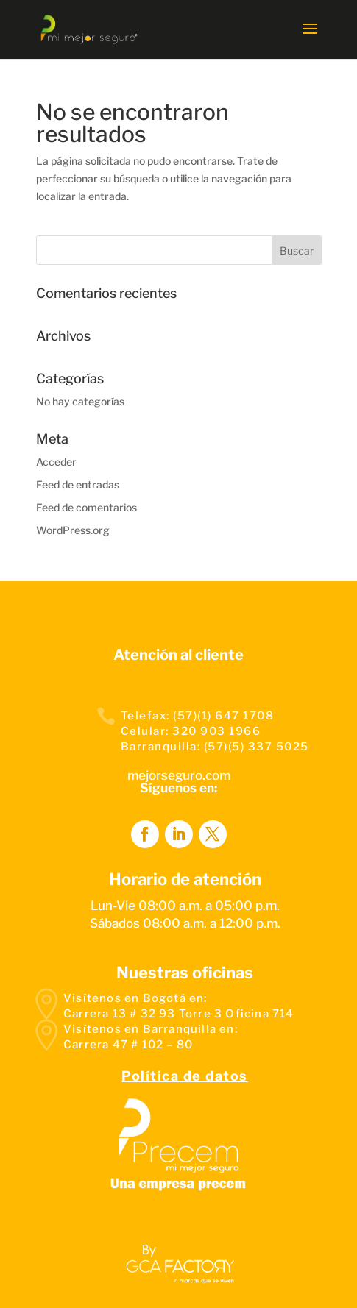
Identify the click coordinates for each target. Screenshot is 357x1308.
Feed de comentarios (86, 507)
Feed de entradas (77, 484)
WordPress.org (73, 530)
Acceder (56, 461)
